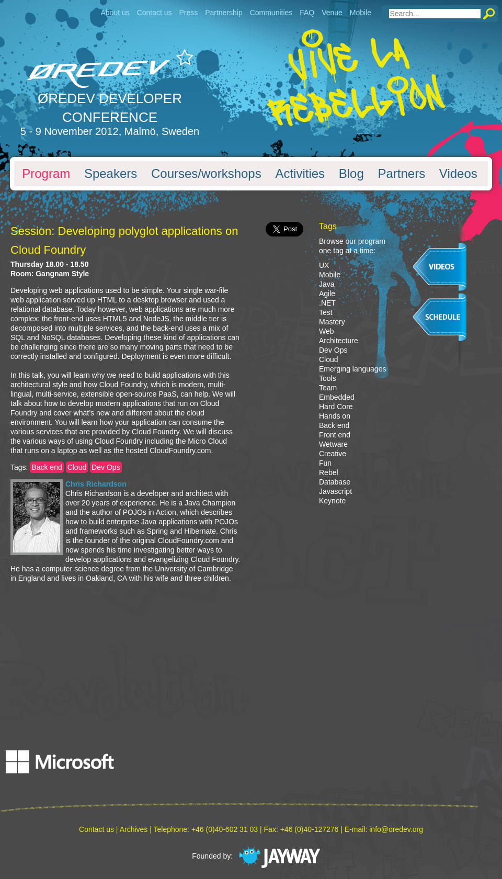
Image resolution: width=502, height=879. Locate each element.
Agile (327, 293)
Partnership (224, 12)
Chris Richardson (96, 484)
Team (328, 388)
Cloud (77, 467)
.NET (327, 303)
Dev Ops (106, 467)
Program (46, 173)
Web (326, 331)
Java (327, 284)
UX (324, 265)
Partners (401, 173)
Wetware (333, 444)
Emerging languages (352, 369)
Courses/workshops (206, 173)
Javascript (335, 491)
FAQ (307, 12)
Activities (300, 173)
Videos (458, 173)
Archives (134, 829)
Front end (334, 435)
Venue (332, 12)
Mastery (332, 322)
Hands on (334, 416)
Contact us (154, 12)
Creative (332, 453)
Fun (325, 463)
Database (334, 482)
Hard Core (336, 406)
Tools (327, 378)
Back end (46, 467)
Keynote (332, 501)
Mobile (360, 12)
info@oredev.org (396, 829)
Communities (271, 12)
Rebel (328, 472)
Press (188, 12)
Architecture (338, 340)
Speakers (110, 173)
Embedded (337, 397)
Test (326, 312)
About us (114, 12)
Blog (351, 173)
